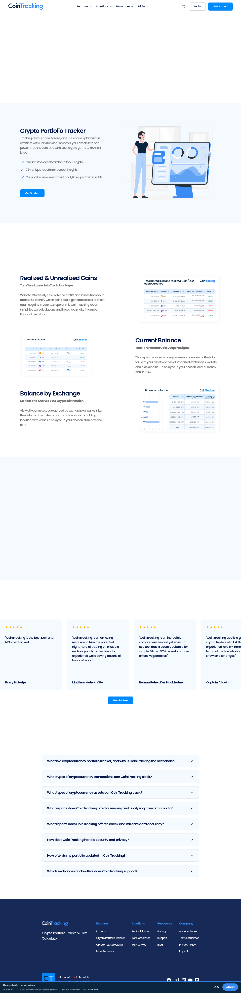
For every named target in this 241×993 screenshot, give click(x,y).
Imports (101, 931)
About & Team (188, 931)
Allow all (230, 986)
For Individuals (141, 931)
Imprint (183, 951)
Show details (93, 989)
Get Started (220, 6)
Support (162, 938)
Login (197, 6)
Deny (216, 986)
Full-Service (139, 945)
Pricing (142, 6)
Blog (160, 945)
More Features (105, 951)
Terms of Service (189, 938)
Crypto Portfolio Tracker (110, 938)
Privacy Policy (187, 945)
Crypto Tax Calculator (109, 945)
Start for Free (120, 700)
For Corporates (141, 938)
